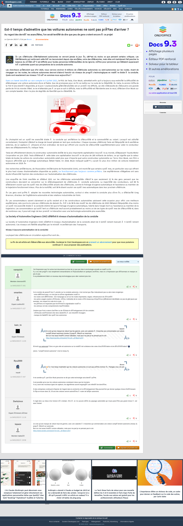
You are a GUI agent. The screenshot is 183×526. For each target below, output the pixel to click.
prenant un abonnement (100, 244)
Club (117, 2)
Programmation (88, 6)
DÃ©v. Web (71, 6)
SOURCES (98, 9)
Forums (33, 2)
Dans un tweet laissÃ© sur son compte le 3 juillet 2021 (31, 82)
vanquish (18, 274)
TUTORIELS (45, 9)
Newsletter (79, 2)
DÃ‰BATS (107, 9)
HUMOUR (128, 9)
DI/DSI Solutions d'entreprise (23, 6)
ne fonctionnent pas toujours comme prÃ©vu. (80, 173)
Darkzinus (18, 406)
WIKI (115, 9)
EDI (79, 6)
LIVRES (70, 9)
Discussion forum (163, 107)
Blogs (60, 2)
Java (63, 6)
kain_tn (18, 330)
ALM (48, 6)
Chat (68, 2)
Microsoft (56, 6)
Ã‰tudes (100, 2)
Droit (110, 2)
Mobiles (113, 6)
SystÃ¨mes (122, 6)
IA (43, 6)
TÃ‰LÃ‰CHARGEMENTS (84, 9)
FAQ (53, 2)
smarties (18, 297)
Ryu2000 (18, 366)
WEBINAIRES (60, 9)
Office (105, 6)
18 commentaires (42, 41)
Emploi (90, 2)
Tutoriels (44, 2)
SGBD (98, 6)
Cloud (38, 6)
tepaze (18, 429)
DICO (121, 9)
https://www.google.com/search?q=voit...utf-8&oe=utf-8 (64, 343)
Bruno (29, 41)
